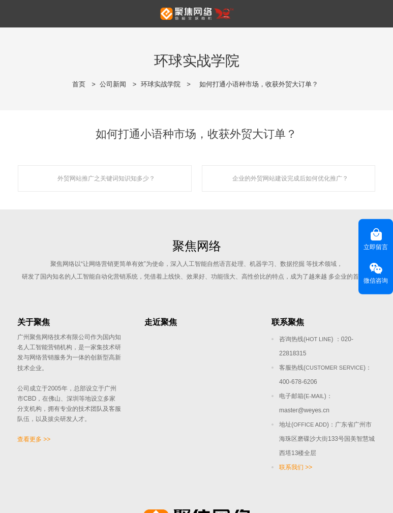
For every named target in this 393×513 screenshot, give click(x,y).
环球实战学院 (160, 84)
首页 (78, 84)
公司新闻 (113, 84)
